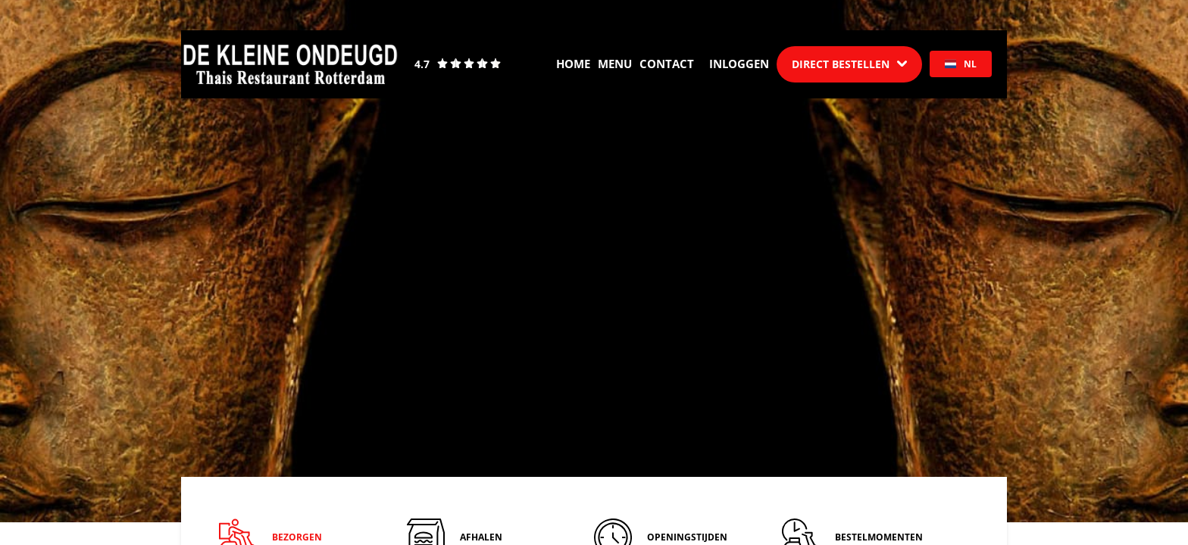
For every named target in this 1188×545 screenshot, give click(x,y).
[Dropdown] (849, 64)
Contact (666, 63)
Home (573, 63)
